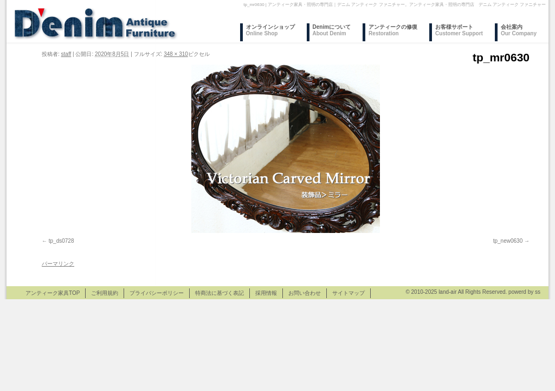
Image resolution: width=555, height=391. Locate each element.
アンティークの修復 (393, 30)
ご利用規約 (104, 293)
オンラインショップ (270, 30)
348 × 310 (176, 54)
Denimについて (332, 30)
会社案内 (519, 30)
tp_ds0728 (61, 241)
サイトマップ (348, 293)
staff (66, 54)
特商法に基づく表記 (219, 293)
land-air (447, 292)
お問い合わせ (304, 293)
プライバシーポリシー (157, 293)
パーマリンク (58, 264)
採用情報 (266, 293)
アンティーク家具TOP (52, 293)
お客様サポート (459, 30)
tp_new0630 (508, 241)
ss (537, 292)
